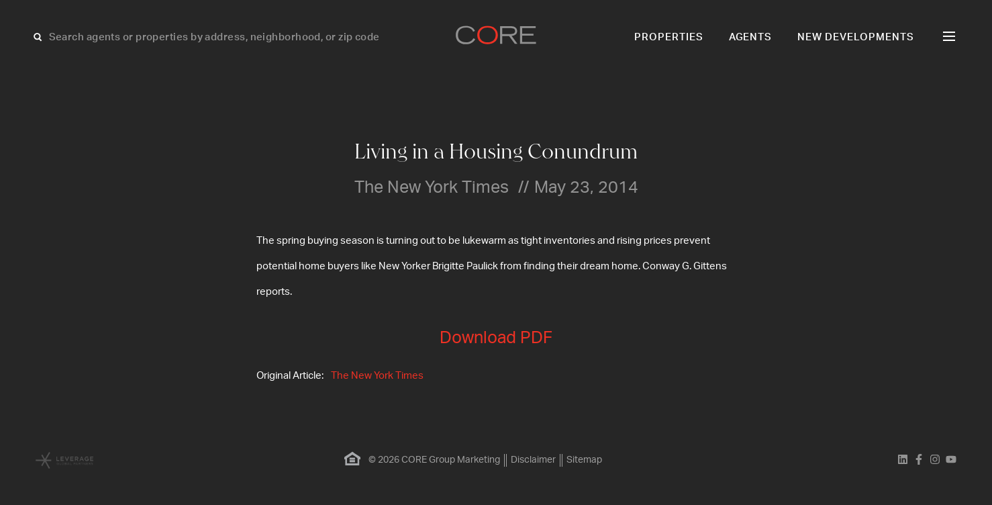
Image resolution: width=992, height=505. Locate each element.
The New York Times (377, 376)
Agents (751, 37)
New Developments (855, 37)
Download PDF (496, 338)
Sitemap (584, 460)
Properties (668, 37)
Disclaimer (533, 460)
